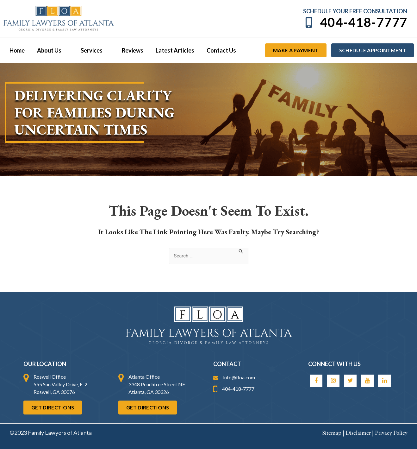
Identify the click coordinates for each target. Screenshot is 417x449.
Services (92, 50)
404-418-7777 (355, 22)
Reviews (129, 50)
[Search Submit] (242, 251)
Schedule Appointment (372, 50)
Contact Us (216, 50)
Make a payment (295, 50)
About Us (51, 50)
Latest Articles (170, 50)
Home (16, 50)
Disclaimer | (360, 432)
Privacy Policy (391, 432)
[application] (63, 50)
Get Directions (52, 407)
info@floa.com (234, 377)
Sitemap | (333, 432)
